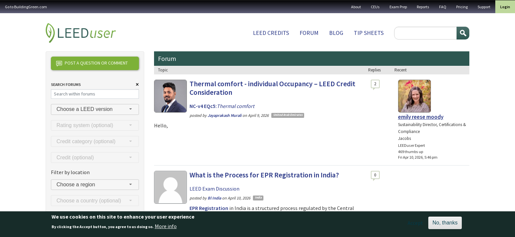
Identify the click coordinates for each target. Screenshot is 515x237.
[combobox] (95, 109)
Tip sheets (369, 33)
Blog (336, 33)
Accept (415, 225)
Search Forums (66, 84)
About (356, 6)
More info (166, 228)
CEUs (375, 6)
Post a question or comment (92, 63)
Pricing (462, 6)
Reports (423, 6)
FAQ (442, 6)
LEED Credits (271, 33)
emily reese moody (420, 116)
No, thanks (445, 225)
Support (484, 6)
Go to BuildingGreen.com (26, 6)
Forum (309, 33)
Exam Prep (398, 6)
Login (505, 6)
